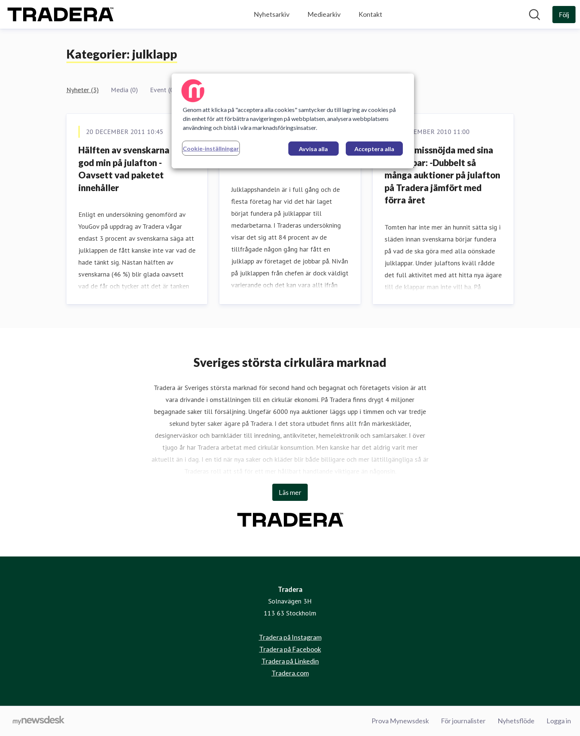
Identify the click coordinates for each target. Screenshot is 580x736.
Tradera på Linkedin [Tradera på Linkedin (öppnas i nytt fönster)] (290, 661)
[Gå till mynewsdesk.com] (38, 721)
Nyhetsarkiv (271, 14)
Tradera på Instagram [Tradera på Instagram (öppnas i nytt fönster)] (290, 637)
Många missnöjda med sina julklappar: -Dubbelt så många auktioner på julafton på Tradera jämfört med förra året (442, 174)
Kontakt (370, 14)
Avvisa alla (313, 148)
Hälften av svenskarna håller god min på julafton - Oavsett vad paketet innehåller (136, 168)
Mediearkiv (324, 14)
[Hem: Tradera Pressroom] (60, 14)
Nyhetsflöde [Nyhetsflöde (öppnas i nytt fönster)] (516, 721)
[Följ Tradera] (564, 14)
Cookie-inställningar (211, 148)
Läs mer (290, 492)
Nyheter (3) (82, 89)
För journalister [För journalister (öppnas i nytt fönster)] (463, 721)
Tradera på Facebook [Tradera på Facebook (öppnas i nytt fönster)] (290, 649)
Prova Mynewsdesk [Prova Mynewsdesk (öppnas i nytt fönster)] (400, 721)
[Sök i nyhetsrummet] (534, 15)
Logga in (558, 721)
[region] (293, 121)
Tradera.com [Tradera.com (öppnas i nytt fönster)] (290, 673)
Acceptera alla (374, 148)
